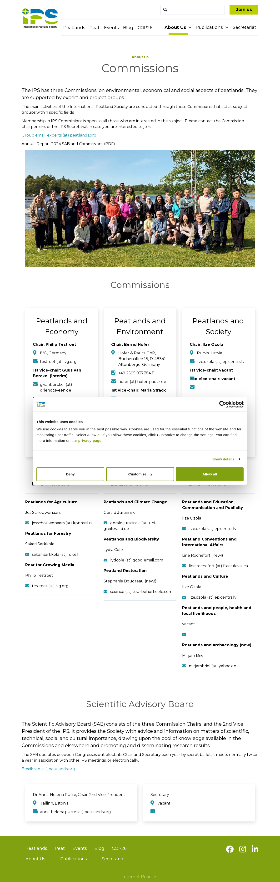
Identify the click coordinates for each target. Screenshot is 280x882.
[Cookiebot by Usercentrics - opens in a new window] (223, 404)
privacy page (89, 440)
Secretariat (244, 27)
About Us (176, 27)
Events (111, 27)
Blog (128, 27)
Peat (95, 27)
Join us (244, 9)
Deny (70, 474)
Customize (140, 474)
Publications (210, 27)
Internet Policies (140, 876)
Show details (223, 459)
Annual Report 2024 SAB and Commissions (62, 144)
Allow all (209, 474)
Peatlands (74, 27)
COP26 (145, 27)
